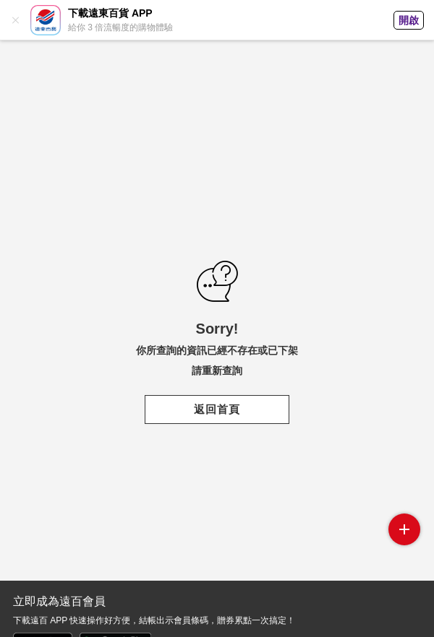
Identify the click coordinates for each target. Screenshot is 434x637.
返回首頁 (217, 409)
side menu (404, 529)
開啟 (409, 20)
